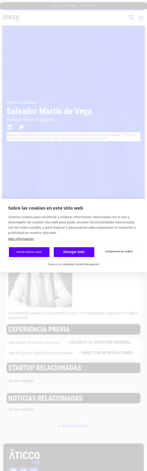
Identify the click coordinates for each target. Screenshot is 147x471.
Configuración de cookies (119, 251)
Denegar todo (73, 252)
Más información (21, 238)
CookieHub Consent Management (80, 264)
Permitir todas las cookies (29, 252)
